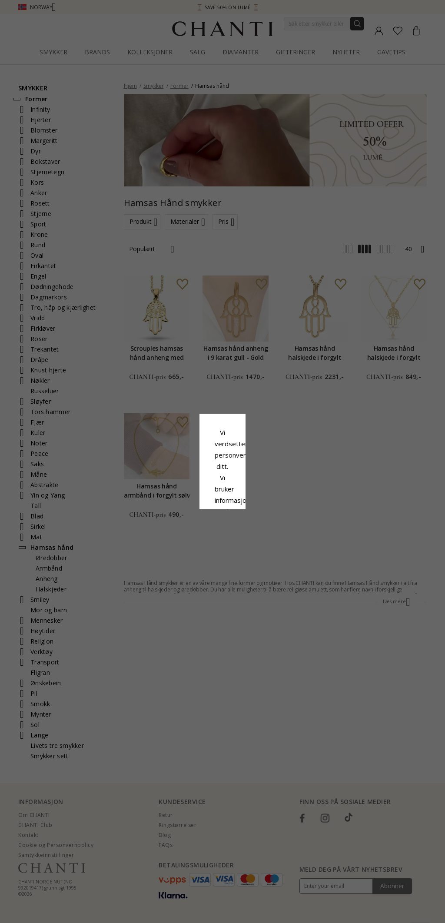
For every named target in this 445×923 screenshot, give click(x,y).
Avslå (184, 532)
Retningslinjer (170, 481)
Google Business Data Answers (245, 492)
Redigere (261, 532)
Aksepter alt (222, 513)
